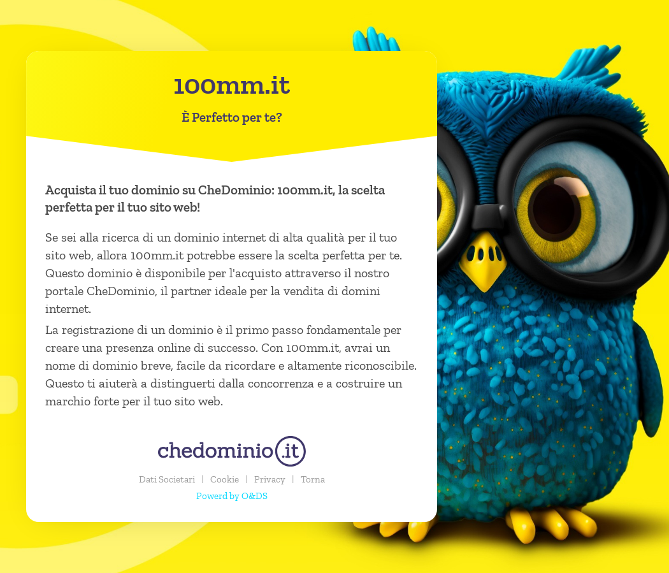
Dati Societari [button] (167, 479)
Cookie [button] (224, 479)
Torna (313, 479)
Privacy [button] (269, 479)
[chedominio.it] (232, 451)
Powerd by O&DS (232, 496)
